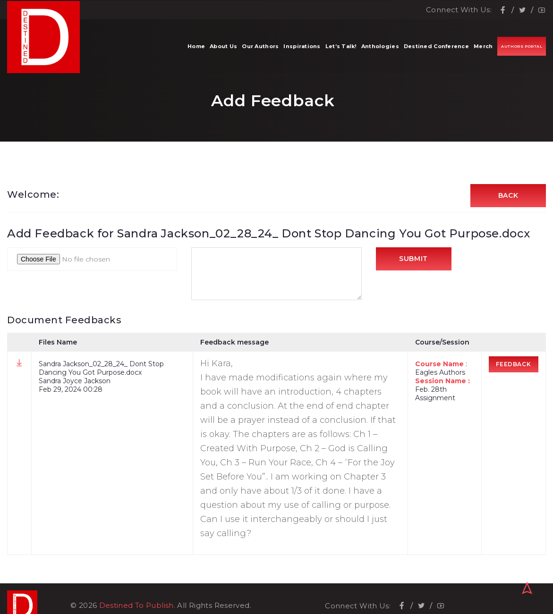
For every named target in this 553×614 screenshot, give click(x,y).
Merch (483, 47)
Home (196, 47)
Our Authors (260, 47)
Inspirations (301, 47)
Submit (413, 259)
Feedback (513, 364)
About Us (223, 47)
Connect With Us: (459, 9)
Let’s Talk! (341, 47)
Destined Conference (436, 47)
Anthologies (380, 47)
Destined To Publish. (137, 591)
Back (508, 196)
